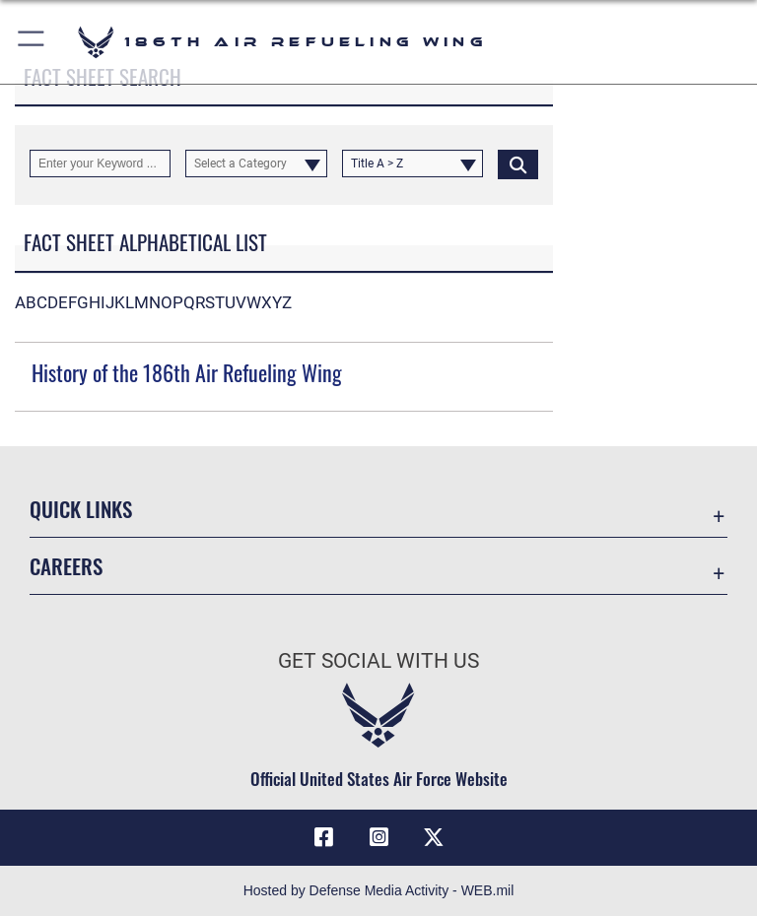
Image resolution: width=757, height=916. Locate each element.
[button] (32, 42)
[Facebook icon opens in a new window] (323, 837)
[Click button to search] (518, 163)
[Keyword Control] (100, 163)
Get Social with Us (378, 661)
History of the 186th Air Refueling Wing (187, 372)
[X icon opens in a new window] (433, 837)
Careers (66, 566)
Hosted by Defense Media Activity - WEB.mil (379, 890)
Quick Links (81, 508)
